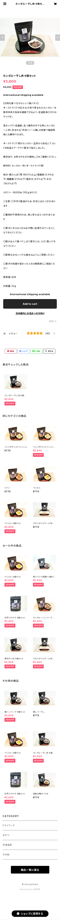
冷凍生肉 (7, 844)
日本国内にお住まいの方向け (30, 313)
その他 (6, 854)
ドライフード (9, 825)
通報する (53, 321)
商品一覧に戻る (30, 869)
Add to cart (30, 303)
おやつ (6, 835)
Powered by (30, 889)
